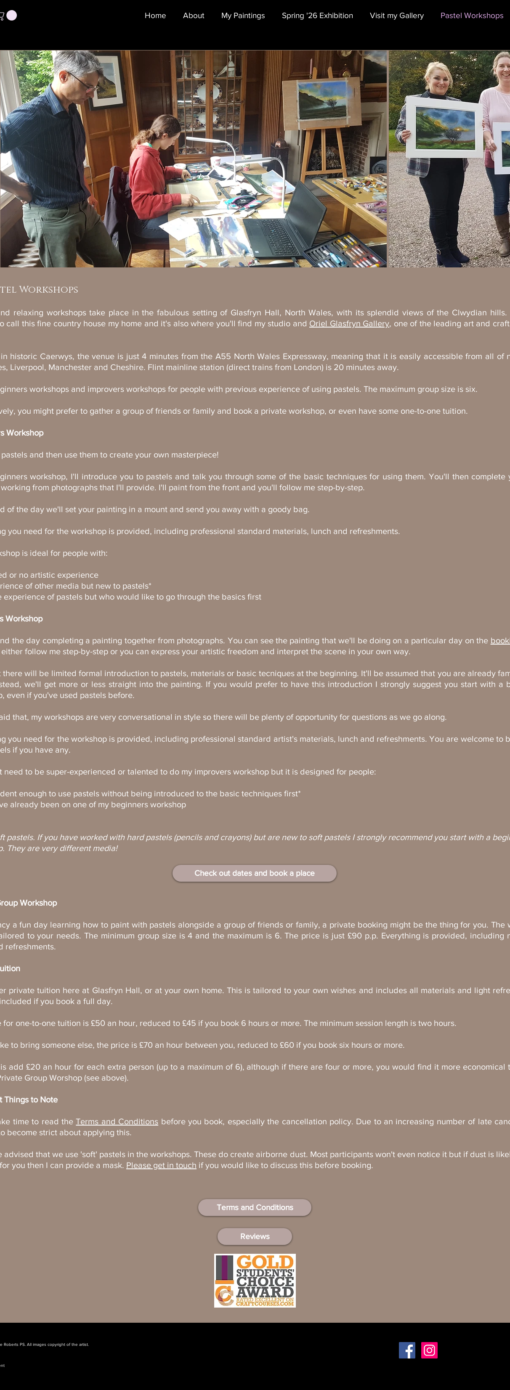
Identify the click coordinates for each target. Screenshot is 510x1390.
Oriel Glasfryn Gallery (349, 323)
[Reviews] (255, 1236)
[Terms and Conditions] (254, 1207)
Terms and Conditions (117, 1121)
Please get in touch (161, 1165)
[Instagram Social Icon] (429, 1350)
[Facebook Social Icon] (407, 1350)
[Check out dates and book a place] (255, 873)
